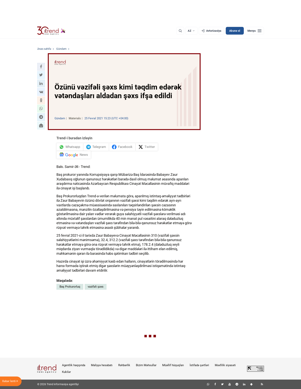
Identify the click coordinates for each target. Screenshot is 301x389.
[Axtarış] (180, 31)
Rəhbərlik (124, 365)
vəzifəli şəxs (95, 286)
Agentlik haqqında (73, 365)
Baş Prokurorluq (70, 286)
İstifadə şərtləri (199, 365)
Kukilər (66, 372)
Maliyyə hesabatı (101, 365)
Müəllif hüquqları (173, 365)
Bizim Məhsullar (146, 365)
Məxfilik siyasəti (225, 365)
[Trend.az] (51, 31)
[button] (41, 66)
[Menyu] (254, 31)
